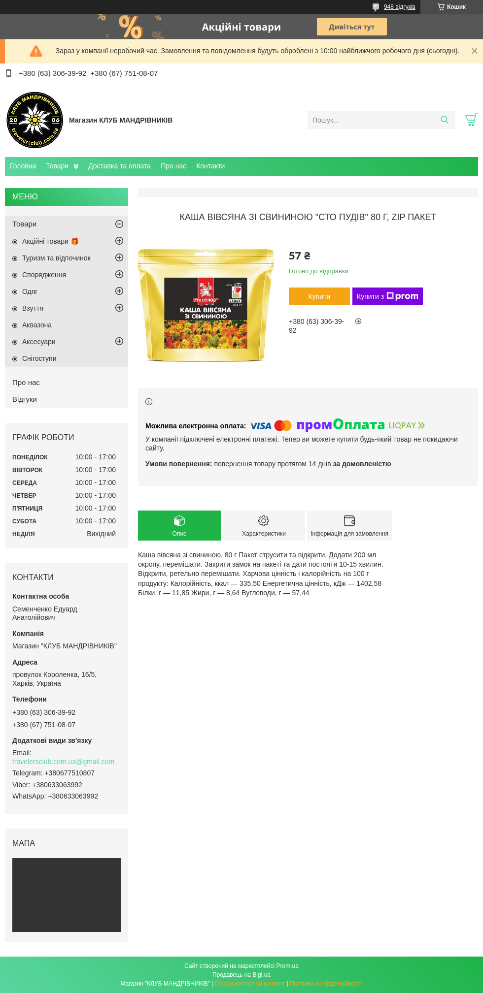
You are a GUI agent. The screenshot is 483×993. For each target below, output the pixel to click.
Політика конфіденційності (326, 983)
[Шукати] (444, 120)
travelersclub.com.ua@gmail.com (63, 762)
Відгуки (24, 399)
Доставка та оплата (119, 166)
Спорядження (44, 275)
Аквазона (37, 325)
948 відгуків (399, 6)
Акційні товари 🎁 (50, 241)
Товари (57, 166)
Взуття (32, 308)
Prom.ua (287, 965)
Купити (320, 296)
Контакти (210, 166)
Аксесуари (39, 342)
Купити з (387, 296)
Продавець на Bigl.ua (241, 974)
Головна (23, 166)
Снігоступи (39, 358)
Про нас (173, 166)
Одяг (29, 291)
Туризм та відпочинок (56, 258)
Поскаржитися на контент (250, 983)
